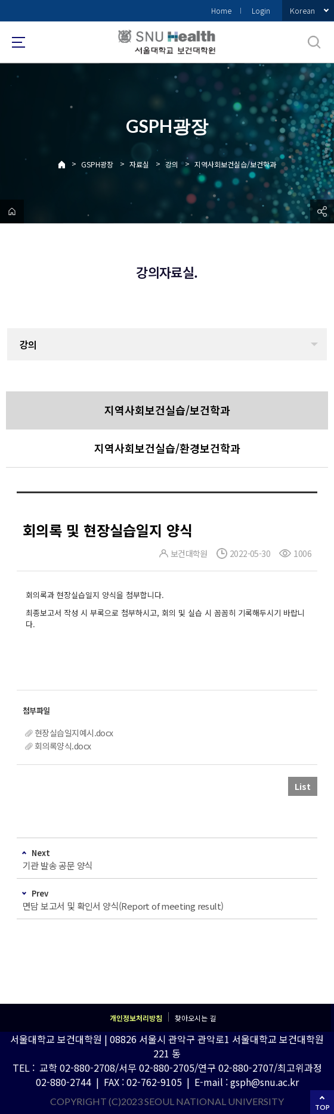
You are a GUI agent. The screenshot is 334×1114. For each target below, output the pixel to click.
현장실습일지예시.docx (74, 733)
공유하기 (322, 211)
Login (261, 10)
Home (221, 10)
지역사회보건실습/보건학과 (235, 164)
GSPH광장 (97, 164)
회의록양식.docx (63, 746)
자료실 (139, 164)
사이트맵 (18, 42)
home (12, 211)
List (303, 786)
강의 (171, 164)
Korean (302, 10)
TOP (322, 1107)
